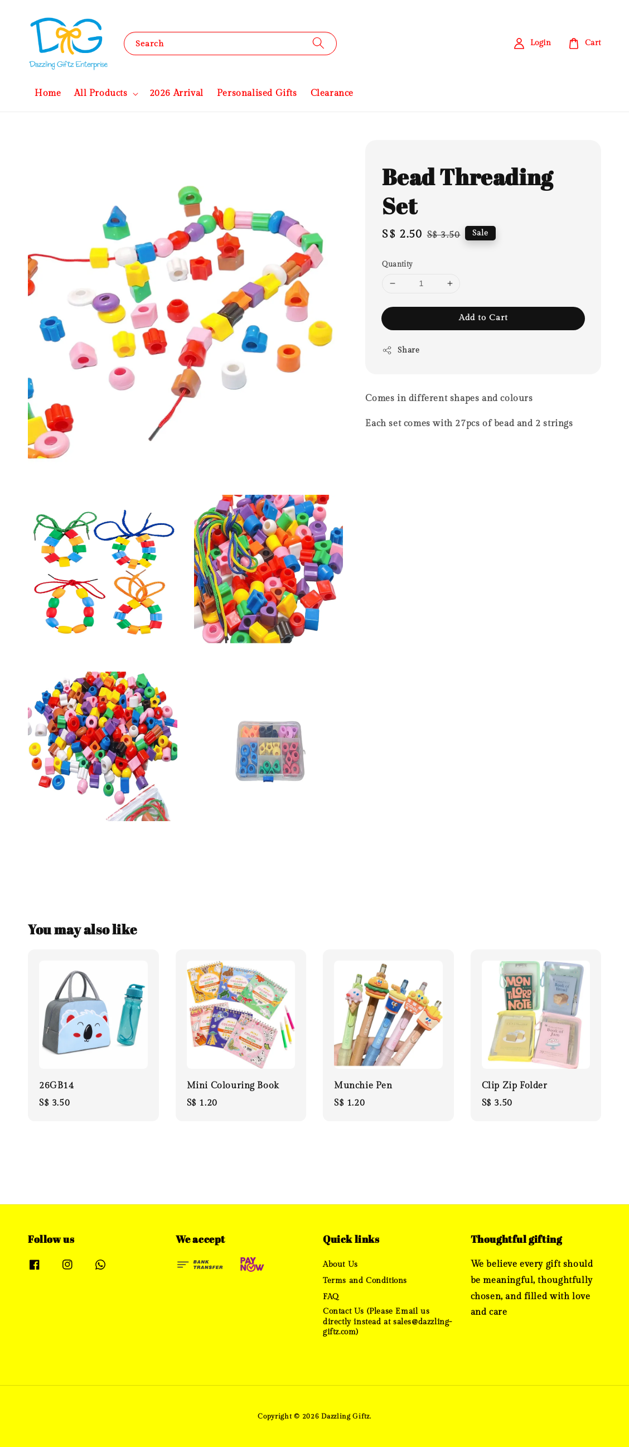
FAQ (331, 1296)
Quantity (397, 264)
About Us (340, 1264)
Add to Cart (483, 317)
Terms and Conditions (365, 1280)
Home (48, 93)
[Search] (318, 43)
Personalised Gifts (257, 93)
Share (400, 350)
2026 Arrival (176, 93)
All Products (100, 93)
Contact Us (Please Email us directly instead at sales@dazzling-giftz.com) (387, 1321)
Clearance (332, 93)
